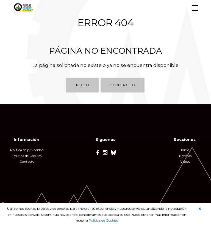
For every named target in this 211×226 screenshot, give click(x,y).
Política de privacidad (27, 150)
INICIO (82, 85)
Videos (185, 161)
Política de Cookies (103, 220)
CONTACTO (122, 85)
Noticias (185, 156)
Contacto (27, 161)
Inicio (185, 150)
